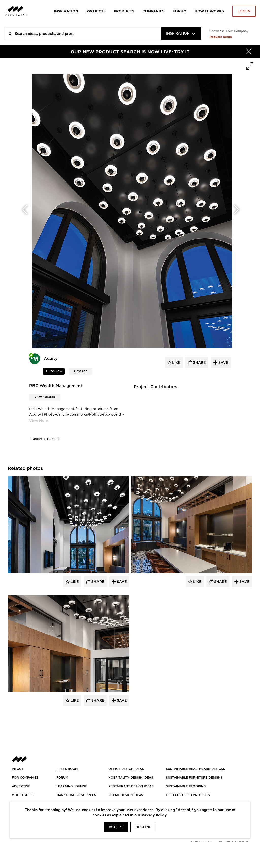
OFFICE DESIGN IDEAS (126, 768)
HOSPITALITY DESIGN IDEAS (130, 777)
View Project (45, 397)
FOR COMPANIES (25, 777)
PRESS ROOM (67, 768)
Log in (244, 11)
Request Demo (220, 36)
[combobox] (181, 33)
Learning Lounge (71, 786)
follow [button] (56, 371)
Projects (96, 11)
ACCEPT (116, 827)
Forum (179, 11)
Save (121, 582)
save (222, 363)
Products (124, 11)
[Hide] (249, 51)
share (199, 363)
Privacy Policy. (154, 815)
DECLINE (143, 827)
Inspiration (66, 11)
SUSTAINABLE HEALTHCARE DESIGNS (195, 768)
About (17, 768)
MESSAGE (80, 371)
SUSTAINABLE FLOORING (186, 786)
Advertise (21, 786)
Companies (153, 11)
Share (97, 582)
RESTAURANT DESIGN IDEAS (131, 786)
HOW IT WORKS (209, 11)
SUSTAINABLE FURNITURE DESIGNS (194, 777)
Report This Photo (46, 438)
